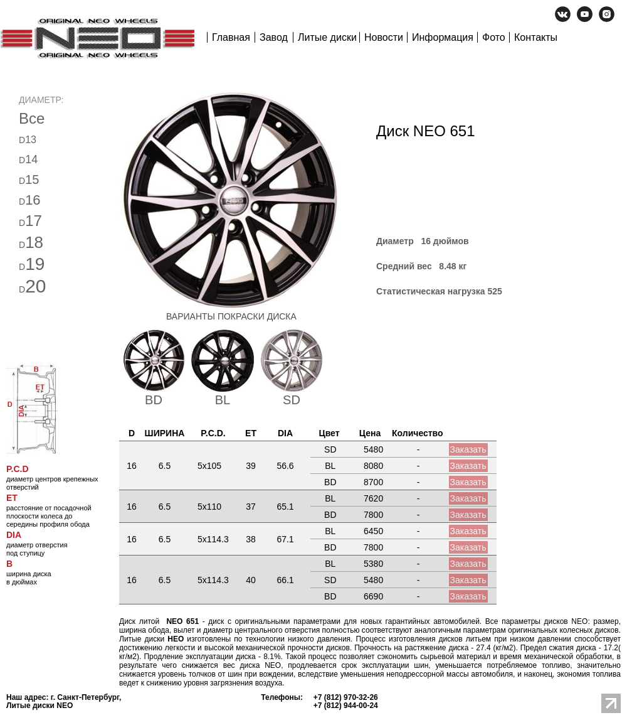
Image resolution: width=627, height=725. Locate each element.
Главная (231, 37)
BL (222, 400)
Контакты (535, 37)
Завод (274, 37)
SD (291, 400)
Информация (442, 37)
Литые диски (327, 37)
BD (153, 400)
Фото (493, 37)
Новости (383, 37)
